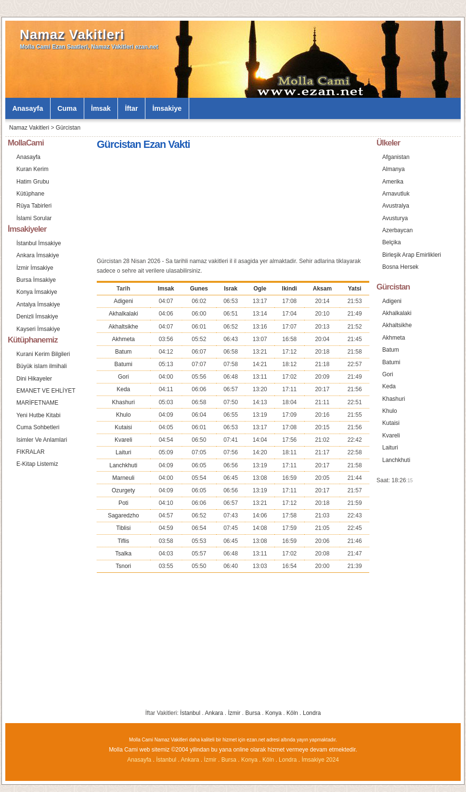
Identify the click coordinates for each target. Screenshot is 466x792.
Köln (292, 713)
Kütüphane (30, 193)
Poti (123, 503)
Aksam (322, 288)
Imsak (166, 288)
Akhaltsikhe (123, 326)
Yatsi (355, 288)
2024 (332, 759)
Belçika (391, 242)
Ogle (259, 288)
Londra (312, 713)
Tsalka (123, 553)
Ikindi (289, 288)
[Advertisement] (179, 205)
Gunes (199, 288)
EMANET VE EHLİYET (45, 390)
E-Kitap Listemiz (37, 464)
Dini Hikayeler (34, 378)
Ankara (214, 713)
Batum (123, 351)
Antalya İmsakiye (38, 304)
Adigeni (123, 301)
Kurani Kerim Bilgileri (43, 354)
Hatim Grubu (32, 181)
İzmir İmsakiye (34, 267)
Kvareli (123, 439)
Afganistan (396, 157)
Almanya (393, 169)
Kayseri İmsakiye (38, 329)
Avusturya (395, 218)
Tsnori (123, 566)
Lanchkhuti (123, 465)
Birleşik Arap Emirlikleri (411, 254)
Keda (123, 389)
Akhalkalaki (123, 313)
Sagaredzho (123, 515)
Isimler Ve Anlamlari (41, 439)
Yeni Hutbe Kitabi (38, 415)
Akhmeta (123, 339)
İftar (131, 108)
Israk (230, 288)
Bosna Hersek (400, 267)
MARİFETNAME (37, 402)
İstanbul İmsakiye (38, 243)
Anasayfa (27, 108)
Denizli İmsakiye (37, 316)
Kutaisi (123, 427)
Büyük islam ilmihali (41, 366)
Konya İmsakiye (36, 292)
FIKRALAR (30, 452)
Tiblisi (123, 528)
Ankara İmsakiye (37, 255)
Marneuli (123, 478)
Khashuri (123, 402)
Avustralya (395, 205)
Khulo (123, 414)
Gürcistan (68, 127)
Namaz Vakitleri (72, 34)
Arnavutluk (396, 193)
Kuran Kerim (32, 169)
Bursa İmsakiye (36, 280)
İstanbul (190, 713)
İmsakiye (167, 108)
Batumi (123, 364)
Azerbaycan (397, 230)
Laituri (123, 452)
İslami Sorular (34, 218)
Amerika (392, 181)
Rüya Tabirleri (34, 205)
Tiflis (123, 541)
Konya (273, 713)
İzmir (234, 713)
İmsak (101, 108)
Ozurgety (123, 490)
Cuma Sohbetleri (37, 427)
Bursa (253, 713)
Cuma (67, 108)
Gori (123, 376)
